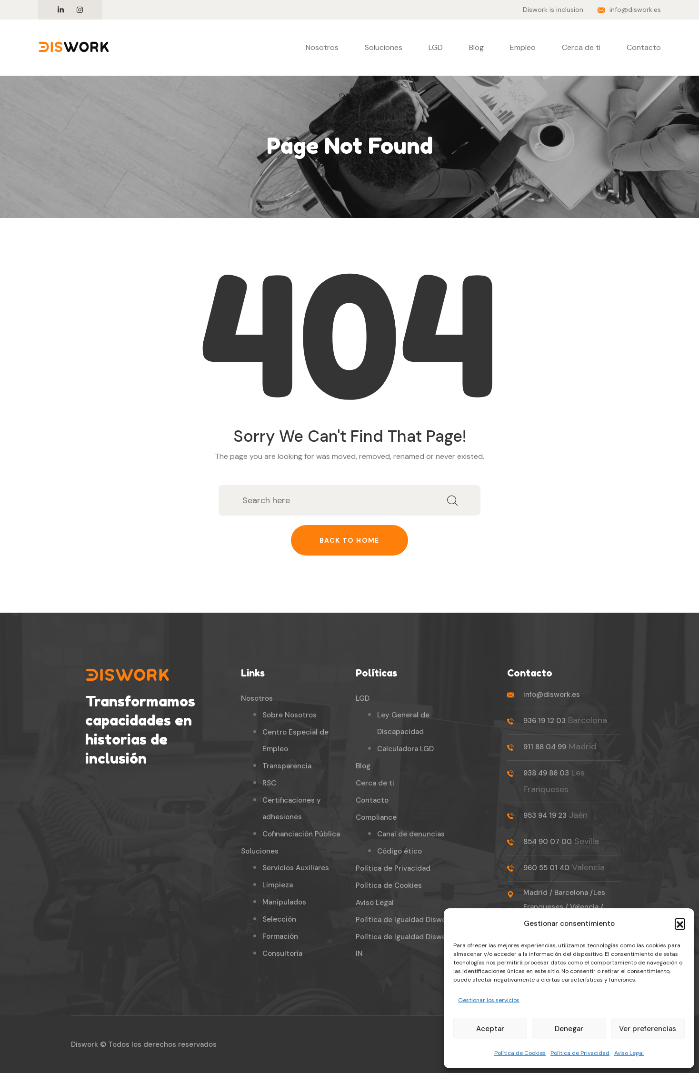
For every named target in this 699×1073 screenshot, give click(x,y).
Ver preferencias (647, 1028)
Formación (280, 936)
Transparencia (286, 766)
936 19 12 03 (544, 720)
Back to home (349, 540)
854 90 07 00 (547, 841)
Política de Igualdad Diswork (404, 919)
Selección (279, 919)
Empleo (523, 47)
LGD (436, 47)
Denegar (569, 1028)
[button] (680, 923)
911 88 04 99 (544, 747)
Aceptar (490, 1028)
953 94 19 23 (545, 815)
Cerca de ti (581, 47)
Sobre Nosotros (289, 715)
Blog (476, 47)
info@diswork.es (635, 9)
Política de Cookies (520, 1053)
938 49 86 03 (546, 773)
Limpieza (277, 885)
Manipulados (284, 902)
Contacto (644, 47)
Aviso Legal (629, 1053)
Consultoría (282, 953)
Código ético (399, 851)
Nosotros (322, 47)
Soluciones (383, 47)
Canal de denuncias (411, 834)
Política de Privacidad (579, 1053)
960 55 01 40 (546, 868)
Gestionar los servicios (488, 1000)
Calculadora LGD (405, 749)
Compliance (376, 817)
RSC (269, 783)
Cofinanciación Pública (301, 834)
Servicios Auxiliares (295, 868)
